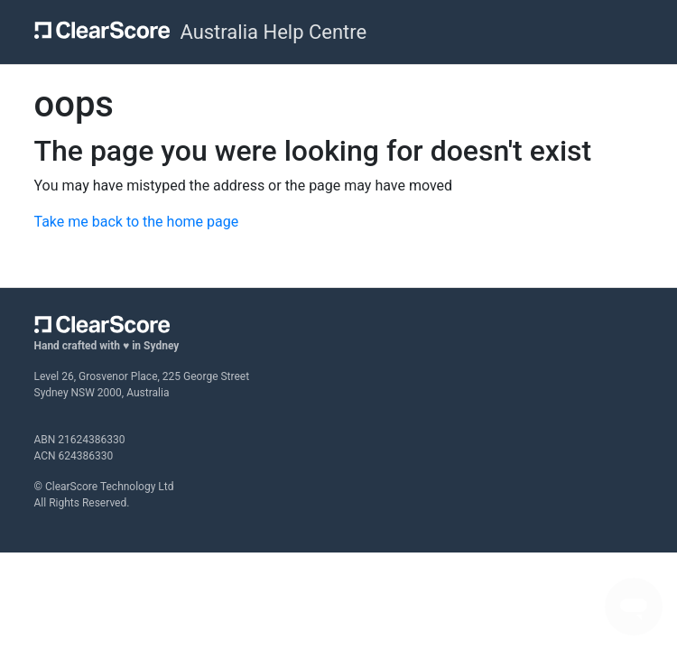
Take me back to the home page (136, 221)
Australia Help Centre (273, 32)
